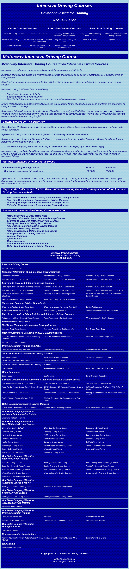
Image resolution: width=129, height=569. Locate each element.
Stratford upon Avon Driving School (58, 445)
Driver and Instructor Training (13, 418)
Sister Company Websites (96, 376)
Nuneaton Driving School (54, 438)
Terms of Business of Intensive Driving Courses (27, 353)
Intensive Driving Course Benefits (99, 287)
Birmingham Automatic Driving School (17, 486)
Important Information (39, 34)
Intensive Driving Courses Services (100, 276)
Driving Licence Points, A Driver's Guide (18, 398)
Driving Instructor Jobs (95, 517)
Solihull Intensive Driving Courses (57, 469)
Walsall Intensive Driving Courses (15, 473)
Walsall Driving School (53, 449)
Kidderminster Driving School (55, 435)
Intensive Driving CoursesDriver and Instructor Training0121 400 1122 (64, 255)
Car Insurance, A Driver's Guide (56, 383)
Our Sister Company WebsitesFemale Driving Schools (18, 491)
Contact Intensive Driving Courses (57, 408)
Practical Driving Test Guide (55, 310)
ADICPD (47, 517)
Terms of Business (89, 39)
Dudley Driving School (95, 431)
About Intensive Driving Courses (57, 276)
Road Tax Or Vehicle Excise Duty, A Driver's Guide (22, 387)
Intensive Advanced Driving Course (58, 337)
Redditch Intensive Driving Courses (100, 466)
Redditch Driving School (95, 438)
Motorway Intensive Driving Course (100, 318)
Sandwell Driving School (53, 442)
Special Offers (114, 39)
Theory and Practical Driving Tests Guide (89, 35)
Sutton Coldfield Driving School (98, 445)
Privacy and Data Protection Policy (15, 361)
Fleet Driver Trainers (10, 530)
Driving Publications (94, 307)
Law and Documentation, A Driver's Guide (39, 46)
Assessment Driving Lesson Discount (58, 368)
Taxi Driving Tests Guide (95, 329)
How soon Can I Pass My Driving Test (59, 290)
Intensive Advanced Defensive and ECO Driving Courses (32, 333)
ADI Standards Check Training (14, 520)
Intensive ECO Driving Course (14, 342)
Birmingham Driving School (12, 428)
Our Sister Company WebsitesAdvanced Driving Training (18, 501)
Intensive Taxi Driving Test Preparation (59, 329)
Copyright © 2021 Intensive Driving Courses (64, 553)
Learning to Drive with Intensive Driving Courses (33, 221)
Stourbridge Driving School (12, 445)
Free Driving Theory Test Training (15, 310)
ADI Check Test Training (95, 520)
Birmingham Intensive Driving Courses (59, 462)
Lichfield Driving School (11, 438)
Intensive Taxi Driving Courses (14, 39)
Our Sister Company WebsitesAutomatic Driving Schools (18, 481)
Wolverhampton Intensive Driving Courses (103, 473)
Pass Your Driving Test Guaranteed (100, 368)
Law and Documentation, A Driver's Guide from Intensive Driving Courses (41, 379)
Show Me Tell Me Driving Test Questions (102, 310)
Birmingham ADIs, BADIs (96, 538)
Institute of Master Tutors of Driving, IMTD (60, 538)
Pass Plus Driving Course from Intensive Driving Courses (37, 200)
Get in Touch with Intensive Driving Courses (64, 46)
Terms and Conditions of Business (99, 357)
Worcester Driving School (54, 452)
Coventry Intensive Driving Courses (16, 466)
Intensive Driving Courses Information (59, 287)
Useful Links (49, 376)
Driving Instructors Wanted (96, 350)
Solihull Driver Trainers (95, 442)
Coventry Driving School (53, 431)
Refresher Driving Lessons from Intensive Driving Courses (38, 205)
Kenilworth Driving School (12, 435)
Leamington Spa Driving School (98, 435)
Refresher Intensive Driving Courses (16, 321)
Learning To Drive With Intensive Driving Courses (64, 35)
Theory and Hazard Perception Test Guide (60, 307)
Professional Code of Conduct (56, 357)
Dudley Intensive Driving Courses (57, 466)
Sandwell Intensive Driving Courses (16, 469)
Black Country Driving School (55, 428)
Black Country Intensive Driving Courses (102, 462)
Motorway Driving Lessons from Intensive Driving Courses (38, 202)
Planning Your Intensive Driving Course (59, 294)
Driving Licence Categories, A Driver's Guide (61, 393)
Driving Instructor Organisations (19, 534)
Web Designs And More (11, 547)
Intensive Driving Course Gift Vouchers (59, 279)
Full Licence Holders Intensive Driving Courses (115, 35)
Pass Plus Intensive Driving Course (58, 318)
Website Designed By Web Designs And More (64, 560)
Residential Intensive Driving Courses (17, 299)
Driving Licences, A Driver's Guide (15, 393)
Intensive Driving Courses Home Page (27, 216)
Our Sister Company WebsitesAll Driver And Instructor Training (19, 412)
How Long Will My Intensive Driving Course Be (104, 290)
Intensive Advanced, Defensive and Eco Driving (39, 40)
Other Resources (14, 45)
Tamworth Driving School (12, 449)
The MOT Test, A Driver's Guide (98, 383)
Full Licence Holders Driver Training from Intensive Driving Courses (43, 197)
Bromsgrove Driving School (97, 428)
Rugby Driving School (10, 442)
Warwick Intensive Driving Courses (57, 473)
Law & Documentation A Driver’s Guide (27, 243)
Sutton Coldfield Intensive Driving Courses (103, 469)
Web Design (8, 544)
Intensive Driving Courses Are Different (17, 290)
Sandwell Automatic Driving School (58, 486)
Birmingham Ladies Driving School (15, 497)
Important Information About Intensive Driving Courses (36, 218)
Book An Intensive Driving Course (99, 408)
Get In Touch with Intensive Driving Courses (30, 246)
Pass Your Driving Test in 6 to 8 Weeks (59, 299)
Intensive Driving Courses (14, 34)
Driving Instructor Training (54, 350)
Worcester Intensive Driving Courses (16, 476)
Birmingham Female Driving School (58, 497)
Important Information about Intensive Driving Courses (31, 272)
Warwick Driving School (95, 449)
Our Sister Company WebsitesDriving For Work (18, 525)
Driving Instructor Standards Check (58, 520)
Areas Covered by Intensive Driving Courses (103, 279)
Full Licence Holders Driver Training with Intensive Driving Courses (38, 314)
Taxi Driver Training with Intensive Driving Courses (29, 325)
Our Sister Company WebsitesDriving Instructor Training (18, 511)
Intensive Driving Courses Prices (15, 279)
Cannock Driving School (11, 431)
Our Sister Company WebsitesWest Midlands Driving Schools (18, 422)
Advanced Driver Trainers (12, 507)
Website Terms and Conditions (56, 361)
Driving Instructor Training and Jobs (64, 40)
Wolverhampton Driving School (14, 452)
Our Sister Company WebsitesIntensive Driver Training (18, 457)
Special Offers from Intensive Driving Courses (26, 364)
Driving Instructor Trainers (12, 517)
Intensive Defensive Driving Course (100, 337)
